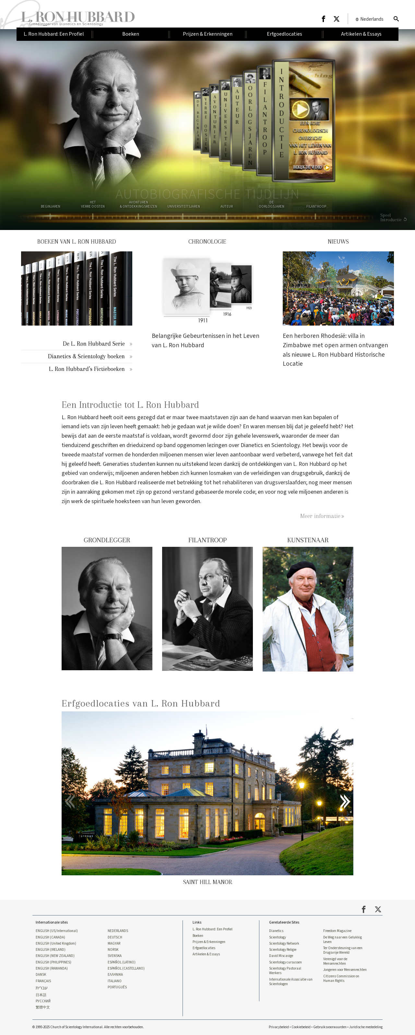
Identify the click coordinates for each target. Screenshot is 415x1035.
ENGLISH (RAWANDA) (52, 968)
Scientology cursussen (285, 962)
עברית (42, 988)
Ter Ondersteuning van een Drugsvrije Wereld (342, 950)
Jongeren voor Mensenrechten (345, 970)
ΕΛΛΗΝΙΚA (115, 974)
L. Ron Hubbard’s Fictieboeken (87, 368)
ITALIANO (115, 981)
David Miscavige (281, 956)
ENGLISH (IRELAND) (50, 950)
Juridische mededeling (366, 1027)
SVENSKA (115, 956)
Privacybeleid (279, 1027)
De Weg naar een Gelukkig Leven (342, 939)
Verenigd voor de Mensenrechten (335, 961)
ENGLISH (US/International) (57, 931)
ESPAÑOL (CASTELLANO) (126, 968)
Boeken (198, 936)
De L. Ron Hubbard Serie (94, 343)
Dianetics (276, 931)
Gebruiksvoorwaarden (330, 1027)
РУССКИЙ (43, 1001)
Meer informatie (320, 515)
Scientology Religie (282, 950)
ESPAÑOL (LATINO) (122, 962)
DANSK (41, 974)
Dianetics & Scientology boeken (86, 356)
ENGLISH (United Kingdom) (56, 943)
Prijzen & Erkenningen (209, 942)
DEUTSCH (115, 937)
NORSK (113, 950)
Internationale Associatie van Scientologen (291, 981)
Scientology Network (284, 943)
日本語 (41, 995)
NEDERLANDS (118, 931)
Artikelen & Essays (206, 954)
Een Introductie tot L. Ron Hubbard (130, 404)
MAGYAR (114, 943)
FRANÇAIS (43, 981)
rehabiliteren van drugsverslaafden (264, 482)
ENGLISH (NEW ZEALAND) (55, 956)
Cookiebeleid (301, 1027)
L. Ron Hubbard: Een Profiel (212, 929)
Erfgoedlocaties (204, 948)
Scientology (277, 937)
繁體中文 (43, 1007)
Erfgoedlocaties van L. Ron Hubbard (141, 703)
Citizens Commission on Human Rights (341, 978)
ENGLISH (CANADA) (50, 937)
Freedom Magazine (337, 931)
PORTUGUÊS (117, 987)
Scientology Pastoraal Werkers (285, 970)
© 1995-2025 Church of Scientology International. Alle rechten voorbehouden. (88, 1027)
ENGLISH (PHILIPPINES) (53, 962)
